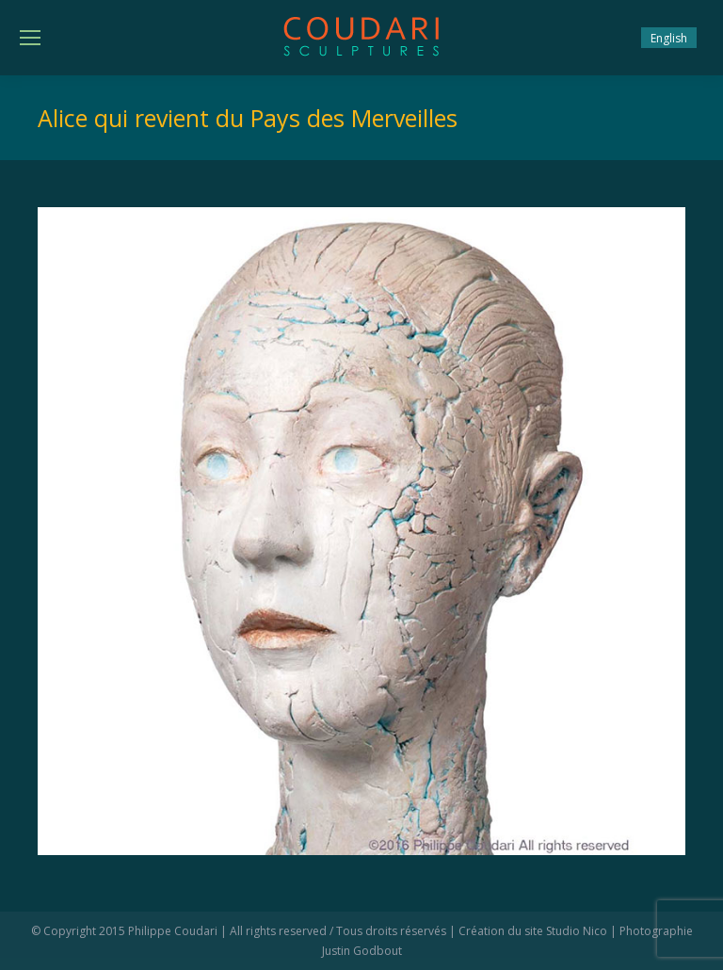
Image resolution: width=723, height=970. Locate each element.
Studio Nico (576, 931)
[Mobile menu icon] (30, 37)
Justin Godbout (362, 951)
